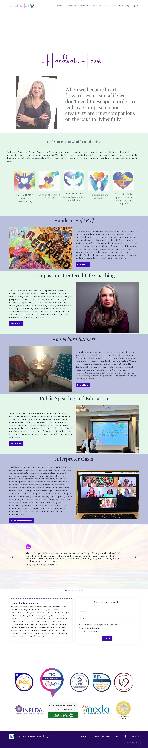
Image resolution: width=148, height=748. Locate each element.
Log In (135, 6)
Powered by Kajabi (132, 743)
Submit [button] (107, 638)
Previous (12, 556)
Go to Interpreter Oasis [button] (21, 521)
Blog (127, 6)
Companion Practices (89, 6)
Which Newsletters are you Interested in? (98, 624)
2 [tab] (69, 590)
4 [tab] (76, 590)
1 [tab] (66, 590)
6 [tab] (82, 590)
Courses (107, 6)
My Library (118, 6)
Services (71, 6)
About (60, 6)
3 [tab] (72, 590)
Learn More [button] (82, 264)
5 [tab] (79, 590)
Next (136, 556)
